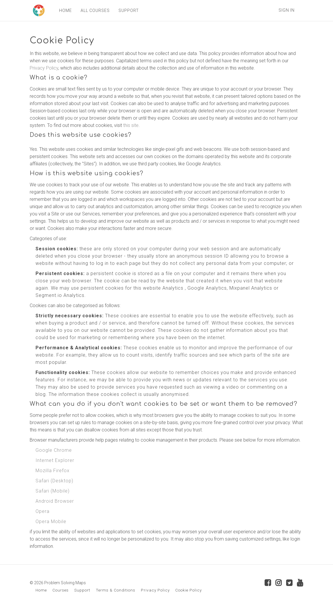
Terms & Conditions (115, 590)
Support (82, 590)
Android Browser (55, 501)
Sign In (287, 10)
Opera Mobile (51, 521)
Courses (60, 590)
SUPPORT (127, 10)
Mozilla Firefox (53, 470)
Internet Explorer (55, 460)
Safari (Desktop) (54, 481)
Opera (42, 511)
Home (41, 590)
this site (131, 125)
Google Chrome (54, 450)
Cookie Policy (188, 590)
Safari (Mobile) (53, 491)
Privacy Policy (44, 68)
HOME (63, 10)
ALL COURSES (93, 10)
